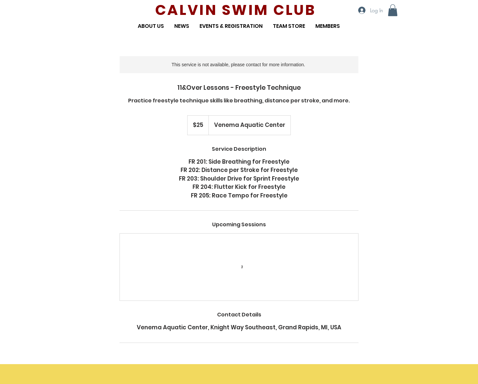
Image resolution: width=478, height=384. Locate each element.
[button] (393, 10)
